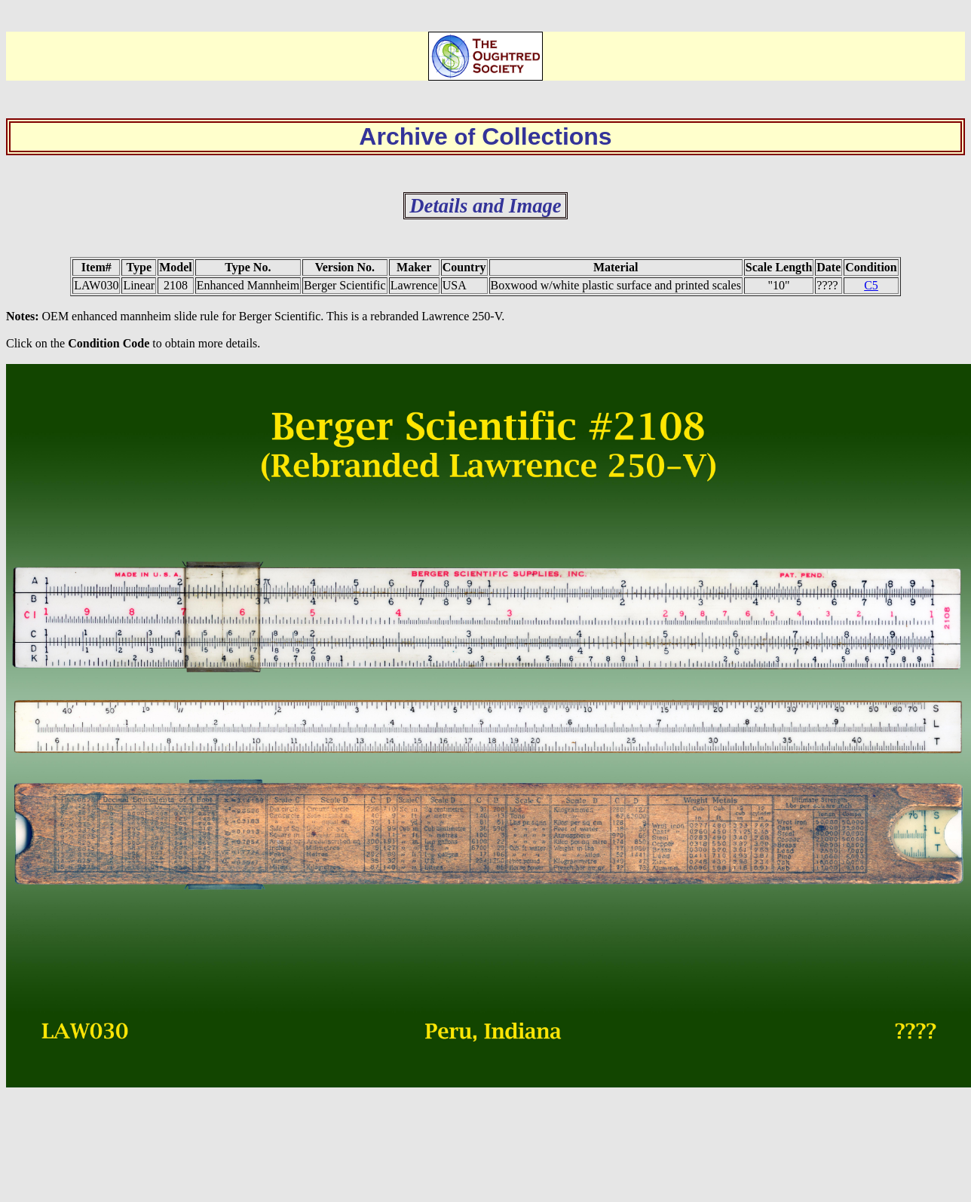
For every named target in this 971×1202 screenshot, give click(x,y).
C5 (871, 285)
